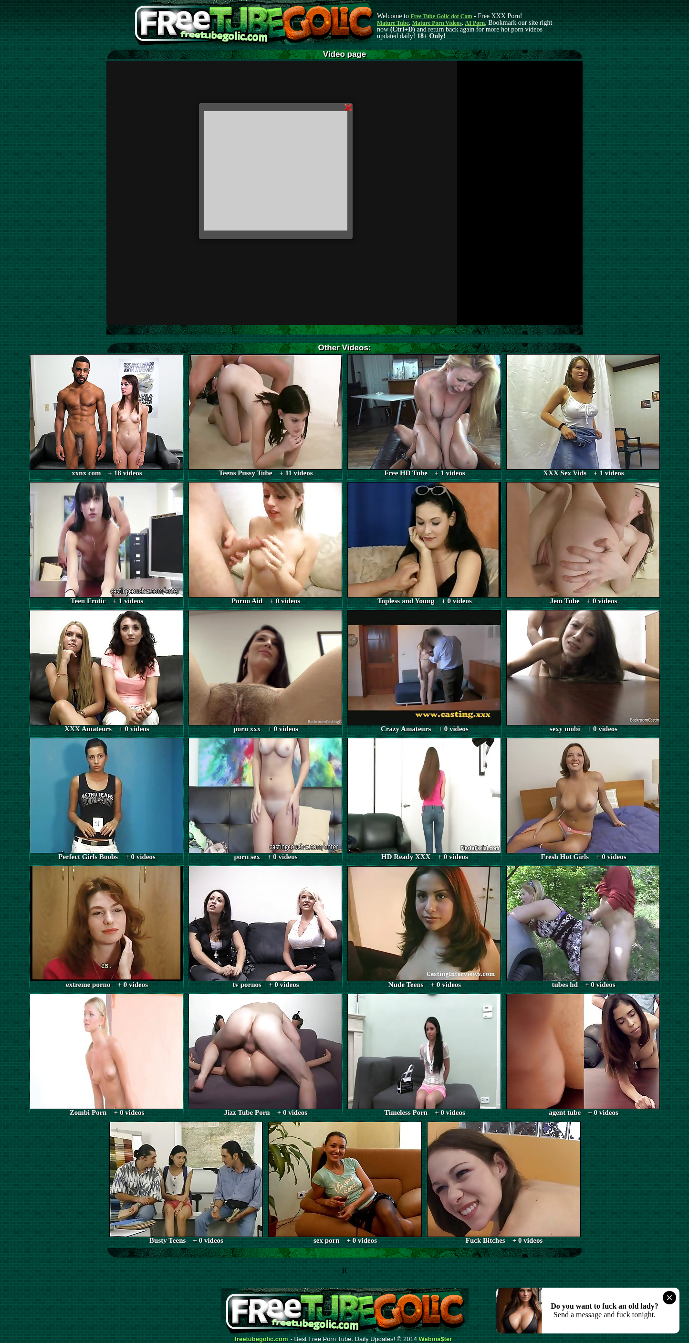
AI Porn (475, 23)
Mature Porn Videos (437, 23)
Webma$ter (435, 1339)
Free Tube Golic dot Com (441, 16)
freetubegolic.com (261, 1339)
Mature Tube (393, 23)
